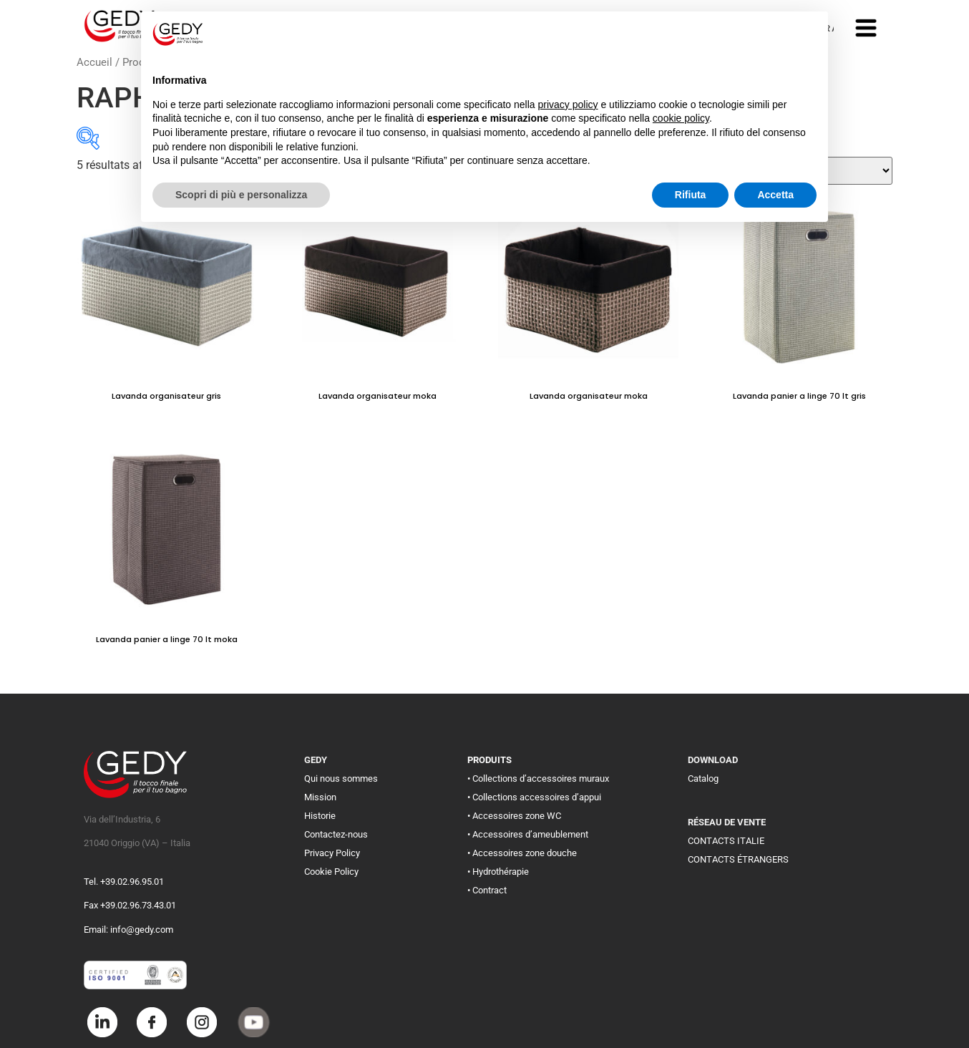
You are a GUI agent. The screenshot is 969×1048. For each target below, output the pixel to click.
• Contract (487, 890)
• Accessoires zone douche (522, 853)
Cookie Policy (331, 871)
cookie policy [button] (681, 118)
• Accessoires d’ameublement (527, 834)
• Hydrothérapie (498, 871)
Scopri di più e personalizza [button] (241, 194)
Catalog (703, 778)
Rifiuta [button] (690, 194)
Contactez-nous (336, 834)
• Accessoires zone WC (514, 815)
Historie (320, 815)
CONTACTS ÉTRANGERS (738, 859)
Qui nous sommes (341, 778)
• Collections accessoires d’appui (534, 797)
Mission (320, 797)
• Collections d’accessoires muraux (538, 778)
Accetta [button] (775, 194)
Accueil (94, 62)
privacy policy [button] (568, 104)
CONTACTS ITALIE (726, 840)
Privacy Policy (332, 853)
